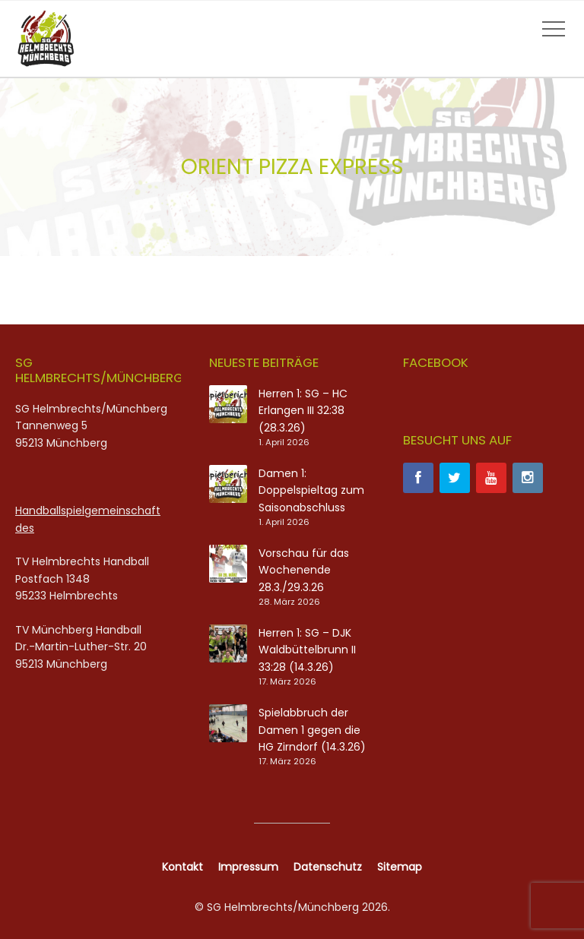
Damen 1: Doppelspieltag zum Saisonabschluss (311, 490)
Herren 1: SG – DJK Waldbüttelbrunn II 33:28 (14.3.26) (307, 650)
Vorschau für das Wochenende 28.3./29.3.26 (304, 570)
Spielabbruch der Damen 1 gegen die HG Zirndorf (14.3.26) (312, 729)
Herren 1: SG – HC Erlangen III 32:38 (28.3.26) (303, 410)
